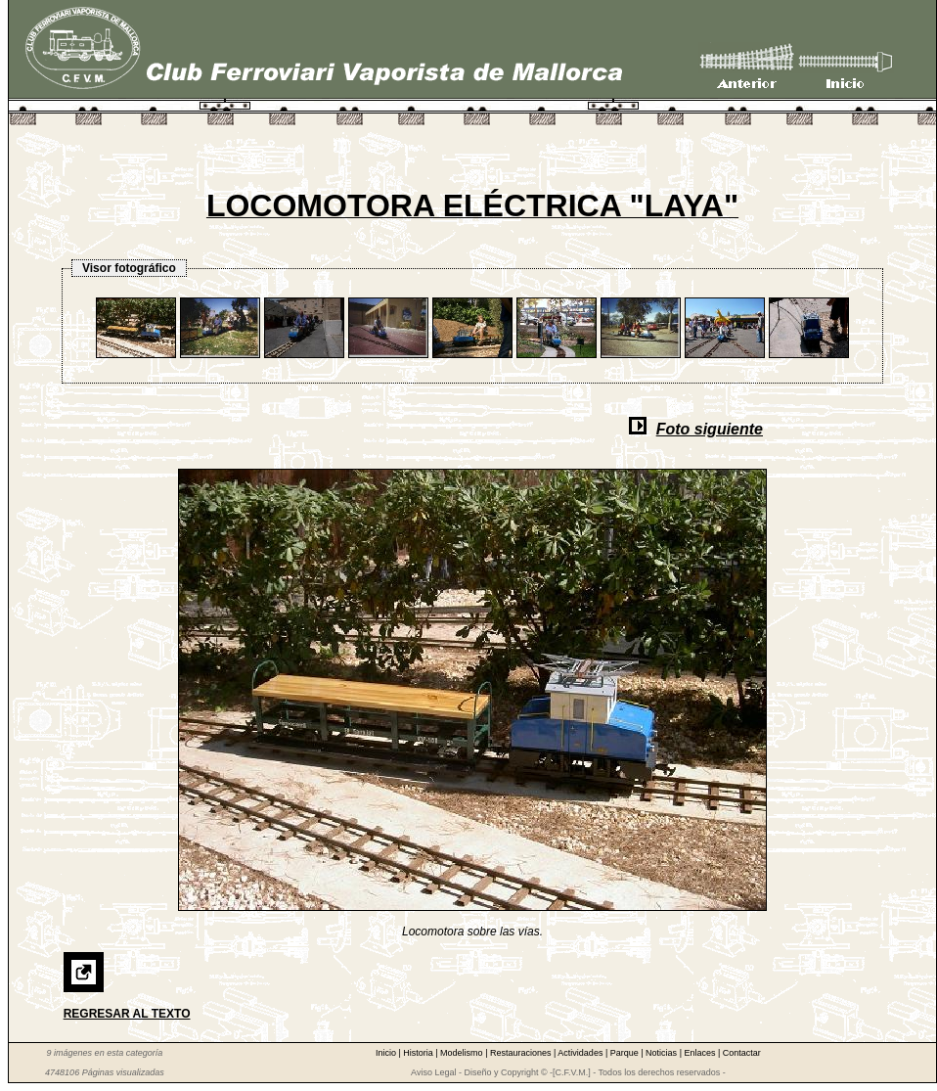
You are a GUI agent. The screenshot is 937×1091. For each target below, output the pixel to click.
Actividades (581, 1053)
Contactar (742, 1053)
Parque (626, 1053)
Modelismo (462, 1053)
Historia (419, 1053)
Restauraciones (522, 1053)
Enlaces (701, 1053)
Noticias (663, 1053)
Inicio (387, 1053)
